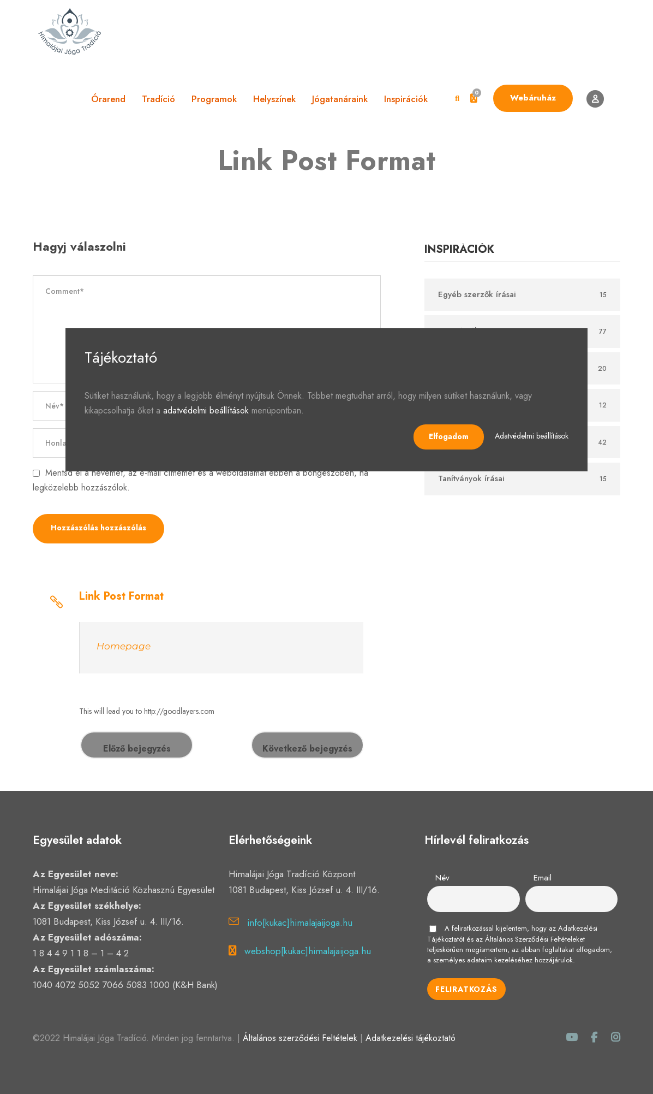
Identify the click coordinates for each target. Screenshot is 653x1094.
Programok (214, 98)
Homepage (124, 646)
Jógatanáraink (340, 98)
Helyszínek (274, 98)
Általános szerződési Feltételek (300, 1038)
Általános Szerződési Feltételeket (535, 939)
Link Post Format (121, 596)
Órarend (108, 98)
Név (442, 878)
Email (543, 878)
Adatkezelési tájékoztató (411, 1038)
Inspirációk (406, 98)
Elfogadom (449, 436)
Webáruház (533, 98)
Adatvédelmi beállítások (531, 435)
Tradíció (158, 98)
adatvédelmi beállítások (206, 410)
